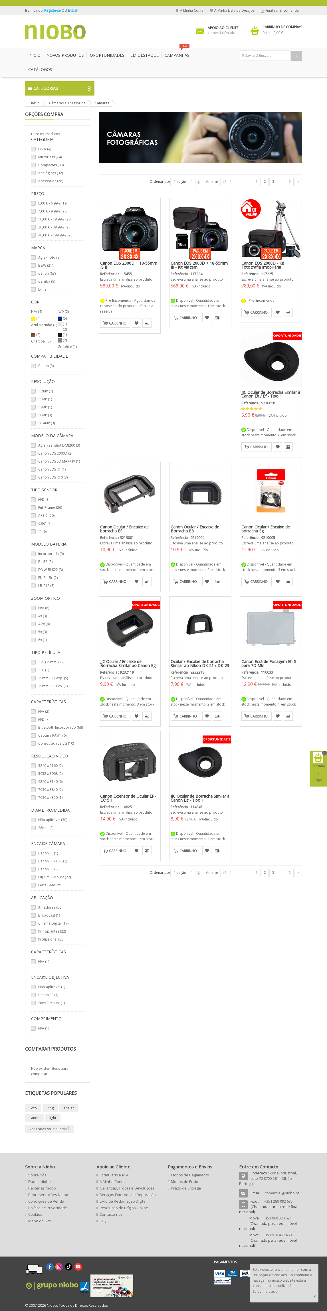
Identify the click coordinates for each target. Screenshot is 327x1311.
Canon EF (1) (48, 853)
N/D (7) (43, 719)
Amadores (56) (50, 907)
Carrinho (117, 323)
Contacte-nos (111, 1214)
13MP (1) (45, 407)
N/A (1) (43, 961)
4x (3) (42, 615)
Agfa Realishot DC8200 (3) (59, 445)
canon (34, 1117)
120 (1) (43, 670)
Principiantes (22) (52, 931)
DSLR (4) (44, 149)
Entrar (73, 10)
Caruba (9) (46, 281)
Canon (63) (47, 273)
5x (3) (42, 631)
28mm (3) (45, 827)
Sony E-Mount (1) (51, 1002)
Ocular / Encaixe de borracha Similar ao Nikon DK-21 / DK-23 (200, 663)
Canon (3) (46, 365)
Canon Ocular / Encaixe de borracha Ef (124, 529)
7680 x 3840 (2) (50, 789)
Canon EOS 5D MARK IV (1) (59, 461)
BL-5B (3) (45, 561)
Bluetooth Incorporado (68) (60, 727)
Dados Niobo (39, 1181)
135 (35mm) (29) (51, 662)
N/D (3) (43, 499)
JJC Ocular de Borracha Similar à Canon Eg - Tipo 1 (200, 798)
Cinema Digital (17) (53, 923)
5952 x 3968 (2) (50, 773)
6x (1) (42, 639)
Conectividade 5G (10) (56, 743)
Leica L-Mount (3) (51, 885)
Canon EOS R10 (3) (53, 477)
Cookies (35, 1214)
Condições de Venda (46, 1201)
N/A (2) (43, 711)
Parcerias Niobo (42, 1188)
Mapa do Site (39, 1220)
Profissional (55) (51, 939)
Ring (50, 1108)
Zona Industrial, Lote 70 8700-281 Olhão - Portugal (268, 1178)
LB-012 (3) (46, 585)
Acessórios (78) (50, 181)
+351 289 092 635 (278, 1201)
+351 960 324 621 (277, 1218)
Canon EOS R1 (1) (52, 469)
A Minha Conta (191, 10)
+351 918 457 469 (277, 1234)
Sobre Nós (37, 1175)
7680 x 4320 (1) (50, 797)
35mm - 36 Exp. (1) (53, 686)
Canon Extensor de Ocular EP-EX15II (128, 798)
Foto (33, 1108)
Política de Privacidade (47, 1207)
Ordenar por (160, 181)
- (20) (54, 219)
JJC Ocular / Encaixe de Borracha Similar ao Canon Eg (128, 663)
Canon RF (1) (48, 994)
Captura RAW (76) (52, 735)
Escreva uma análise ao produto (126, 279)
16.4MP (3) (46, 423)
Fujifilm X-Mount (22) (54, 877)
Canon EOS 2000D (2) (55, 453)
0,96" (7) (44, 523)
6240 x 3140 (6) (50, 781)
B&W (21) (45, 265)
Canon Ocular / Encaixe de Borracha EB (195, 529)
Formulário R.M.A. (114, 1175)
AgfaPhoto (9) (49, 257)
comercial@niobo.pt (282, 1192)
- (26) (52, 211)
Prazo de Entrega (186, 1188)
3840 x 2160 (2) (50, 765)
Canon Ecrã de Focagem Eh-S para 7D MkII (268, 663)
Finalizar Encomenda (282, 10)
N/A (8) (43, 607)
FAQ (103, 1220)
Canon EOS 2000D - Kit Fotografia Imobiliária (262, 265)
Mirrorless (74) (50, 157)
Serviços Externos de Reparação (128, 1194)
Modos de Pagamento (190, 1175)
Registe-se (53, 10)
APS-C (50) (46, 515)
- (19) (52, 203)
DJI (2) (42, 289)
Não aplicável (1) (51, 986)
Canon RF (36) (49, 869)
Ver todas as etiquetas (47, 1128)
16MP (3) (45, 415)
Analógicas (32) (50, 173)
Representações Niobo (48, 1194)
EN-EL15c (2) (48, 577)
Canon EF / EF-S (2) (52, 861)
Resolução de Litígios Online (124, 1207)
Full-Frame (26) (50, 507)
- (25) (54, 227)
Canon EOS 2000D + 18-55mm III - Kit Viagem (199, 265)
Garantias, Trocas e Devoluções (127, 1188)
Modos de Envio (184, 1181)
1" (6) (42, 531)
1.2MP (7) (45, 391)
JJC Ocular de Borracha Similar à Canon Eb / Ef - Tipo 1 (270, 394)
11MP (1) (45, 399)
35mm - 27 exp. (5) (53, 678)
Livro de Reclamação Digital (123, 1201)
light (52, 1117)
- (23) (55, 235)
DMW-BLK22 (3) (50, 569)
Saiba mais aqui (265, 1291)
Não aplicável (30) (52, 819)
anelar (69, 1108)
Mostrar (211, 181)
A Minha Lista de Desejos (234, 10)
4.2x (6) (44, 623)
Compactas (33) (51, 165)
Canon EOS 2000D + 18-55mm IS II (128, 265)
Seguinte (298, 182)
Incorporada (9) (51, 553)
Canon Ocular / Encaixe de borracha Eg (265, 529)
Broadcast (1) (49, 915)
